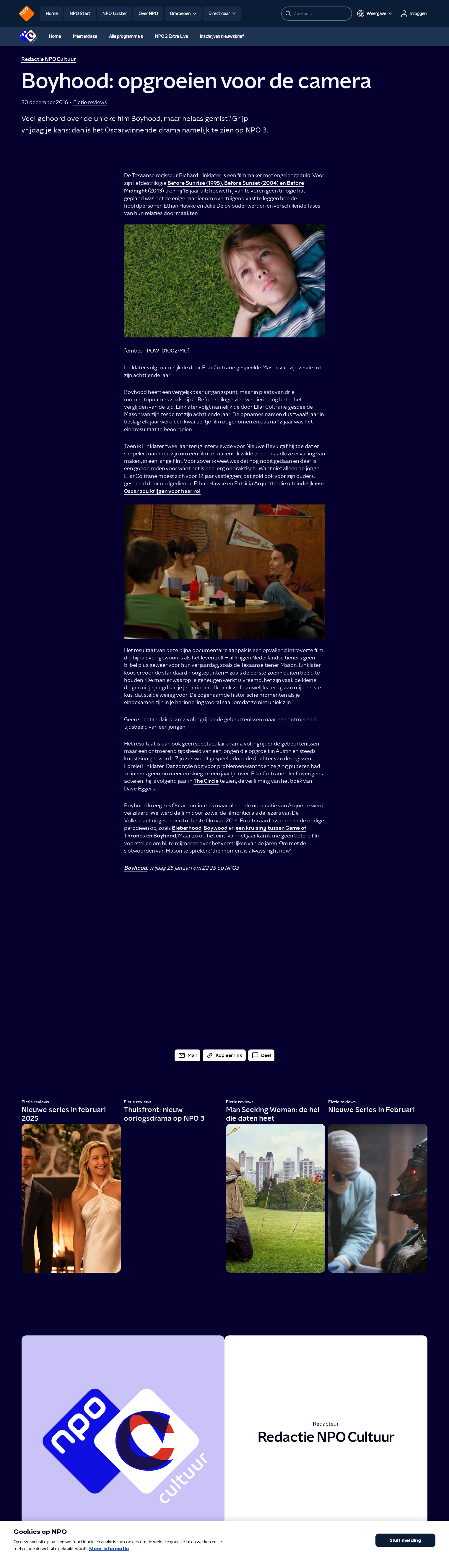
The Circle (206, 781)
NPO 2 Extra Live (171, 36)
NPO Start (79, 13)
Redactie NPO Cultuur (48, 59)
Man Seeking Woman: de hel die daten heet (272, 1114)
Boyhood (135, 868)
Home (51, 13)
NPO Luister (114, 13)
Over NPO (148, 13)
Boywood (215, 828)
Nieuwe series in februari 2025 (64, 1114)
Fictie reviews (90, 102)
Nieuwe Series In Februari (371, 1109)
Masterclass (85, 36)
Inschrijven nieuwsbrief (222, 36)
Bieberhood (186, 828)
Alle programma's (126, 36)
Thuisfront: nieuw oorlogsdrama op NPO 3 (164, 1114)
